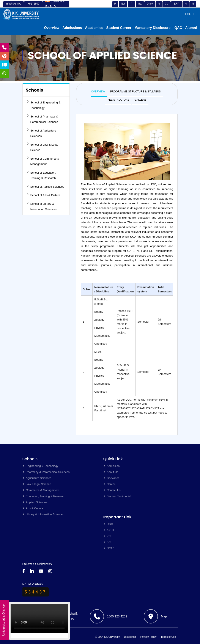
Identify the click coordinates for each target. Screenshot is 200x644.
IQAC (177, 28)
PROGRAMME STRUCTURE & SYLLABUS (135, 91)
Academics (94, 28)
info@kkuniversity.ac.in (13, 6)
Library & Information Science (42, 514)
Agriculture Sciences (37, 478)
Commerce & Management (40, 490)
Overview (51, 28)
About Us (110, 472)
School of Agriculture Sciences (41, 133)
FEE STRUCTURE (118, 99)
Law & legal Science (36, 484)
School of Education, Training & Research (41, 175)
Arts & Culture (32, 508)
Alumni (191, 28)
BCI (107, 542)
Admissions (72, 28)
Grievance (150, 6)
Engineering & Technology (40, 466)
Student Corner (118, 28)
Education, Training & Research (43, 496)
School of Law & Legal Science (42, 147)
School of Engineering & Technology (43, 105)
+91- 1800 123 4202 (33, 6)
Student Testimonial (117, 496)
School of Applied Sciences (45, 186)
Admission (111, 466)
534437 (36, 592)
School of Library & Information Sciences (42, 206)
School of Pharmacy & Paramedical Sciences (42, 119)
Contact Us (112, 490)
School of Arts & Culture (43, 195)
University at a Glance (3, 620)
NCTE (108, 548)
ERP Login (176, 6)
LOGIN (190, 14)
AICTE (109, 530)
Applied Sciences (34, 502)
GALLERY (140, 99)
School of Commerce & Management (43, 161)
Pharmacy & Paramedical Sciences (46, 472)
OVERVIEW (98, 91)
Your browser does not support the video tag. (39, 620)
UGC (108, 524)
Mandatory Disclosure (152, 28)
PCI (107, 536)
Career (109, 484)
